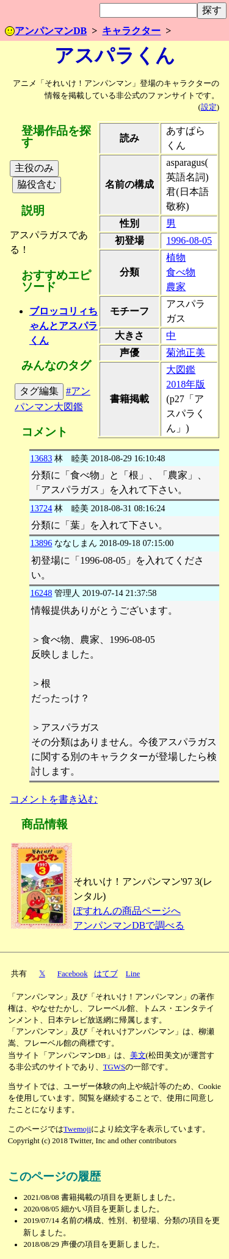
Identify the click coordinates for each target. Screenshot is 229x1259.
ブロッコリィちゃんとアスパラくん (63, 326)
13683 (41, 458)
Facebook (72, 974)
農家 (176, 287)
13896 (41, 543)
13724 (41, 508)
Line (133, 974)
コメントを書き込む (54, 799)
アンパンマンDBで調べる (128, 925)
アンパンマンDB (46, 31)
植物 (176, 257)
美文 (138, 1055)
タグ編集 (39, 391)
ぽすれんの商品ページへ (127, 911)
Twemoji (77, 1129)
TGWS (114, 1067)
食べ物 (180, 272)
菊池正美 (185, 352)
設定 (209, 107)
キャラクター (131, 31)
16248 (41, 593)
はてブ (106, 974)
